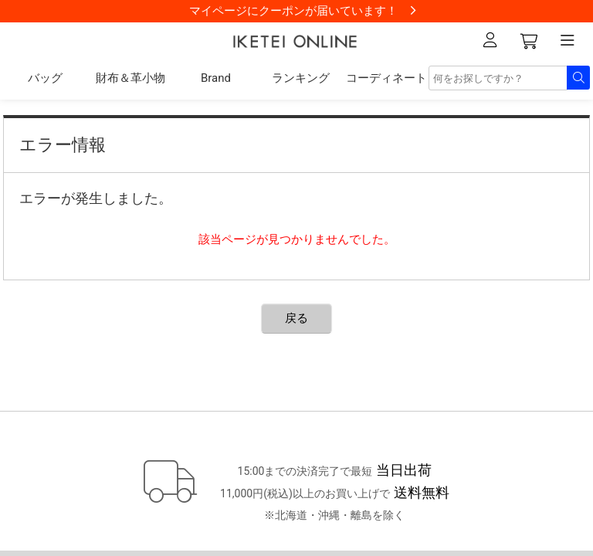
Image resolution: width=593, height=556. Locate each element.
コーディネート (386, 78)
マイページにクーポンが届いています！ (293, 11)
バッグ (45, 78)
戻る (296, 318)
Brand (216, 78)
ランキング (301, 78)
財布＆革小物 (130, 78)
